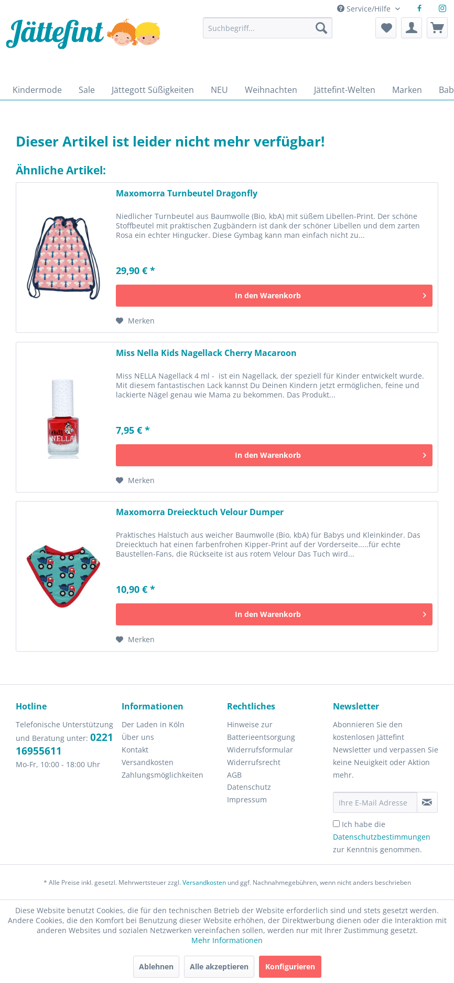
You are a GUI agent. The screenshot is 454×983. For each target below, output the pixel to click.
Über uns (138, 737)
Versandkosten (148, 762)
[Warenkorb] (437, 27)
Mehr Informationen (227, 940)
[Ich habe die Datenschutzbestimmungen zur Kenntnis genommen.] (336, 823)
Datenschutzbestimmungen (381, 837)
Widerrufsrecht (253, 762)
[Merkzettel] (385, 27)
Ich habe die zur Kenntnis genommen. (381, 836)
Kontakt (135, 750)
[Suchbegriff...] (267, 27)
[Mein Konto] (411, 27)
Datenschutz (249, 787)
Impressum (247, 799)
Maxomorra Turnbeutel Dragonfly (186, 193)
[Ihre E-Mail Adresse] (375, 802)
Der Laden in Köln (153, 724)
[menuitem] (267, 32)
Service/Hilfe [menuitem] (365, 9)
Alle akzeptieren (219, 966)
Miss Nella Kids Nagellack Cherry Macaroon (206, 353)
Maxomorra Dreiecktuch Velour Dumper (200, 512)
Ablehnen (156, 966)
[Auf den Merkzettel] (135, 321)
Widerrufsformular (260, 750)
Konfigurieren (290, 966)
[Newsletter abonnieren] (427, 802)
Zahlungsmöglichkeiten (162, 775)
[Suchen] (321, 27)
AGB (234, 775)
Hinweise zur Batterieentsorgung (261, 730)
